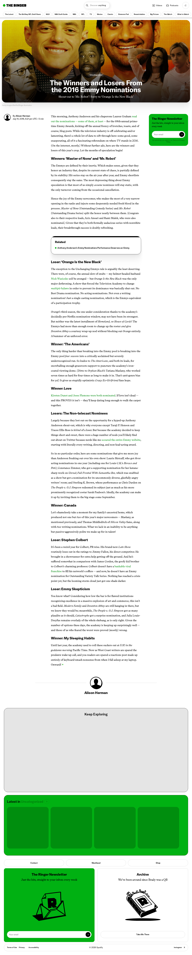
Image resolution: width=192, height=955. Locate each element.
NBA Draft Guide (61, 14)
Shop (158, 863)
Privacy (22, 947)
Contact (33, 863)
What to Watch (183, 14)
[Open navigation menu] (185, 5)
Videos (157, 5)
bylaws (60, 288)
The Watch (168, 14)
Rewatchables (139, 14)
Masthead (96, 863)
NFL (82, 14)
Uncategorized (96, 75)
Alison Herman (23, 115)
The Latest (9, 14)
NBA (74, 14)
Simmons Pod (123, 14)
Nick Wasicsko (59, 278)
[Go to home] (14, 5)
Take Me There (142, 934)
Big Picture (154, 14)
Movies (99, 14)
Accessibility (34, 947)
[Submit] (181, 134)
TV (91, 14)
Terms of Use (12, 947)
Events (110, 14)
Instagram (178, 947)
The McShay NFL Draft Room (30, 14)
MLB (47, 14)
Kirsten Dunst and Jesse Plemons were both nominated (83, 395)
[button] (97, 5)
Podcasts (172, 5)
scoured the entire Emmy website (121, 439)
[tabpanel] (96, 248)
